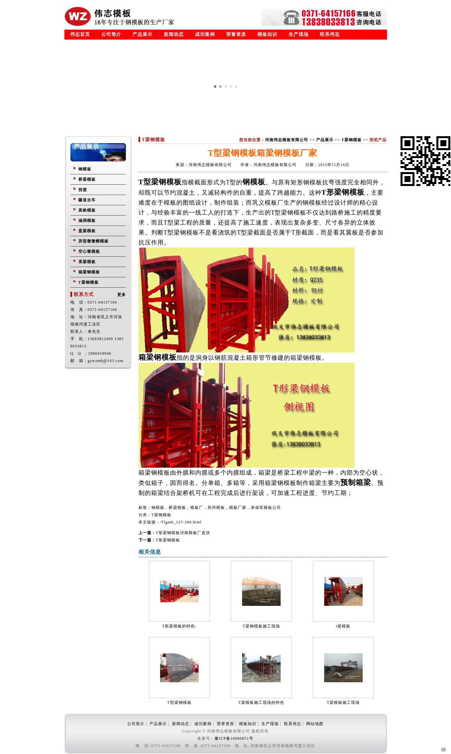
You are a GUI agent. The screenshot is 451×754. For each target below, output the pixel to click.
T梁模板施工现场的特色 (261, 702)
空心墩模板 (89, 251)
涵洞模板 (87, 220)
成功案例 (205, 34)
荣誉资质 (236, 34)
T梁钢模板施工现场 (261, 626)
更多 (121, 294)
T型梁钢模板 (179, 702)
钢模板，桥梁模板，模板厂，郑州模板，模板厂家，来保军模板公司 (216, 507)
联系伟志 (330, 34)
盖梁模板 (87, 231)
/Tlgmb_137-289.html (181, 522)
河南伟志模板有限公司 (286, 140)
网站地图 (314, 723)
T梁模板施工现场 (343, 702)
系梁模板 (87, 261)
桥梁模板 (87, 179)
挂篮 (82, 189)
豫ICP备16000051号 (234, 738)
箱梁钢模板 (89, 272)
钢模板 (84, 169)
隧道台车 (87, 200)
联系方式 (84, 294)
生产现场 (299, 34)
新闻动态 (174, 34)
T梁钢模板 (88, 282)
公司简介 (111, 34)
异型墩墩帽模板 (93, 241)
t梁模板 (343, 626)
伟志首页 (80, 34)
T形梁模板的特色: (179, 626)
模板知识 (267, 34)
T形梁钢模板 (168, 540)
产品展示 (142, 34)
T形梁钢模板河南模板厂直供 (183, 532)
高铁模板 (87, 210)
